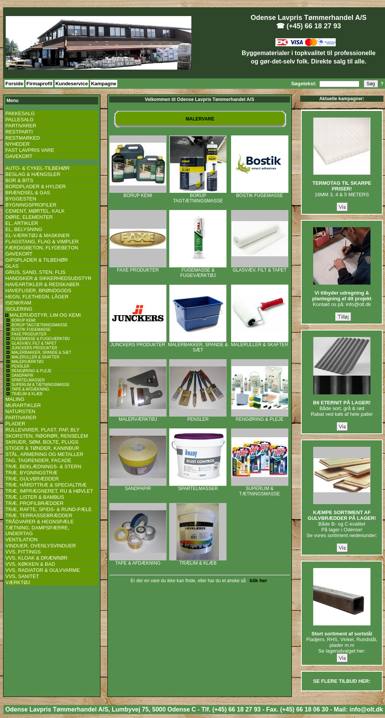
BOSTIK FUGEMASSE (259, 193)
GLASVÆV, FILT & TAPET (259, 268)
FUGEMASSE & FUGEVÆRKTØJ (197, 270)
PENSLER (197, 417)
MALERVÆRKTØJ (138, 417)
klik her (257, 580)
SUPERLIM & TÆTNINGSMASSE (259, 489)
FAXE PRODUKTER (138, 268)
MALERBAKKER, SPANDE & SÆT (198, 345)
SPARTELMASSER (197, 486)
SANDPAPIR (138, 486)
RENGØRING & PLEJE (259, 417)
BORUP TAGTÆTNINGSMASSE (197, 196)
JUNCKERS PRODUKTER (138, 342)
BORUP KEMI (138, 193)
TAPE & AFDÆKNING (138, 561)
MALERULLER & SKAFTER (259, 342)
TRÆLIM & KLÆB (197, 561)
